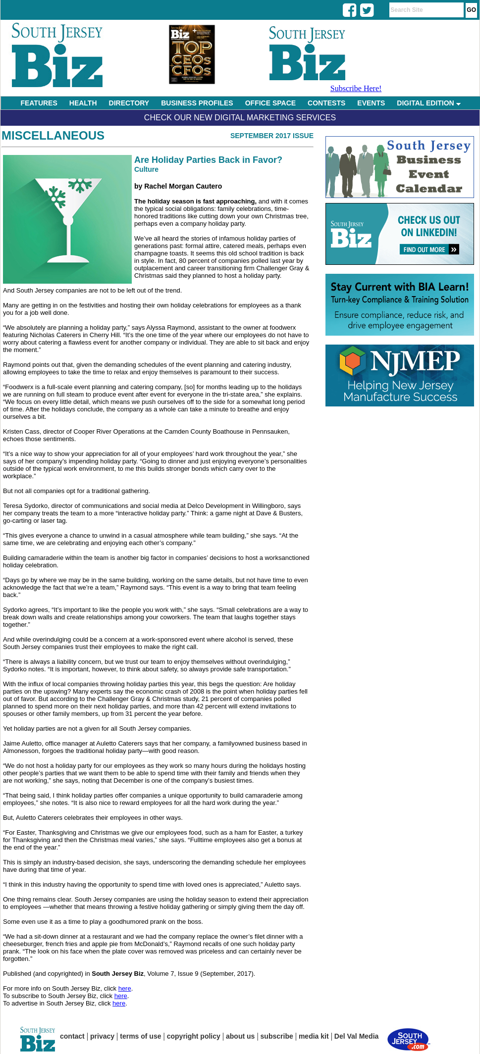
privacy (102, 1036)
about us (240, 1036)
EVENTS (371, 103)
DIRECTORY (129, 103)
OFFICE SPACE (270, 103)
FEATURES (38, 103)
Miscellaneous (53, 135)
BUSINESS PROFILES (197, 103)
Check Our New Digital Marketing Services (240, 117)
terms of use (140, 1036)
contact (72, 1036)
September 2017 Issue (272, 136)
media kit (314, 1036)
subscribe (277, 1036)
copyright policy (193, 1036)
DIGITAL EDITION (428, 103)
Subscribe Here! (356, 88)
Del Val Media (356, 1036)
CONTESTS (326, 103)
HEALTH (83, 103)
